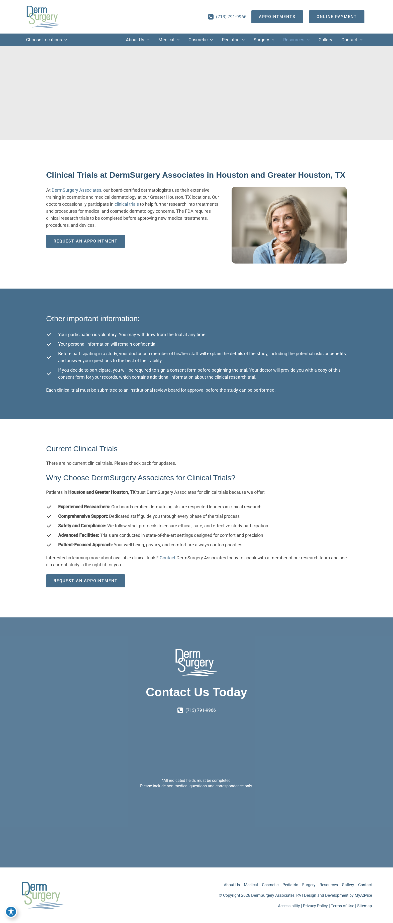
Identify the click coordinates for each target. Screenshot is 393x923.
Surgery (309, 884)
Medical (251, 884)
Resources (329, 884)
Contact (168, 557)
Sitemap (364, 905)
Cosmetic (270, 884)
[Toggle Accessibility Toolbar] (11, 912)
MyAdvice (363, 895)
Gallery (348, 884)
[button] (64, 40)
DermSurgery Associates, (77, 190)
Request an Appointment (86, 241)
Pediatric (290, 884)
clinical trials (127, 204)
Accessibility (289, 905)
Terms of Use (342, 905)
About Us (232, 884)
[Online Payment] (336, 16)
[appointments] (277, 16)
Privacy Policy (315, 905)
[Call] (227, 16)
